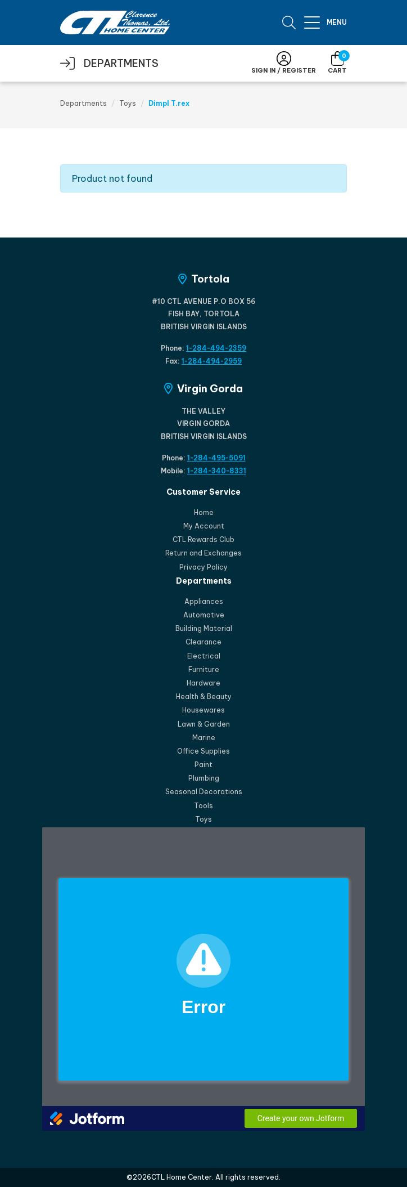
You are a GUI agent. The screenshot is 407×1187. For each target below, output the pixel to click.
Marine (203, 737)
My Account (203, 526)
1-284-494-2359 (216, 348)
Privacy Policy (203, 567)
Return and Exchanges (203, 553)
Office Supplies (203, 751)
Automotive (203, 615)
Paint (203, 764)
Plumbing (203, 778)
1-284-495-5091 (216, 458)
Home (204, 512)
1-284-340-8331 (216, 471)
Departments (83, 103)
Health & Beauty (204, 696)
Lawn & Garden (204, 724)
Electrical (203, 656)
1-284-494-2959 (212, 361)
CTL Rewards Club (203, 539)
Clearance (203, 642)
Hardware (203, 683)
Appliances (203, 601)
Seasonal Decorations (203, 791)
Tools (203, 805)
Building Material (203, 628)
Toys (127, 103)
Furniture (203, 669)
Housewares (203, 710)
